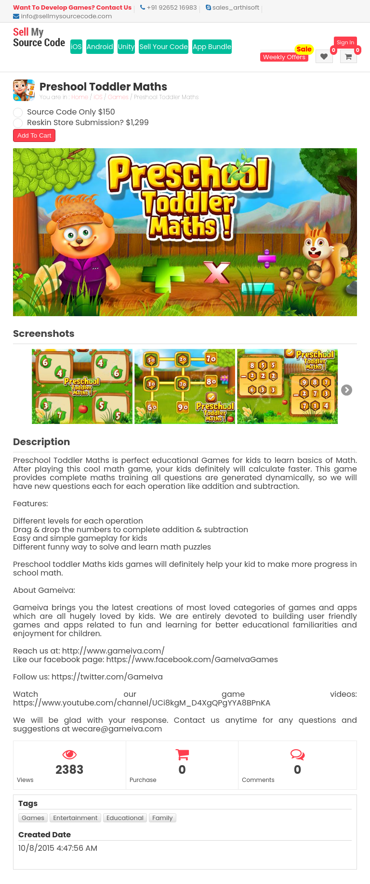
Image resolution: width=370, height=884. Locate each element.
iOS (76, 46)
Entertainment (75, 817)
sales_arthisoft (233, 7)
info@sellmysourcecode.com (62, 16)
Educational (125, 817)
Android (100, 46)
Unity (126, 46)
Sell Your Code (163, 46)
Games (118, 97)
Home (79, 97)
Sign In (345, 43)
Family (162, 817)
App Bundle (212, 46)
